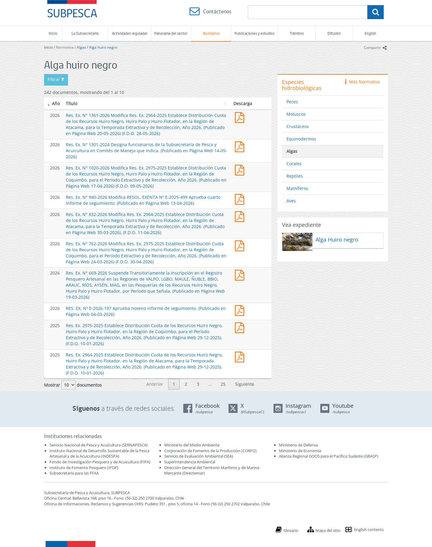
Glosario (290, 530)
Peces (292, 102)
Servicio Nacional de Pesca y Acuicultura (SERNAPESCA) (99, 445)
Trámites (297, 33)
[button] (49, 104)
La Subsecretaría (85, 33)
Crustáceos (297, 126)
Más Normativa (362, 82)
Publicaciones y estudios (254, 33)
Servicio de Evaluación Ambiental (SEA (198, 456)
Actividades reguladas (129, 33)
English (370, 33)
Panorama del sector (170, 33)
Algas (81, 47)
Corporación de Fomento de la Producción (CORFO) (210, 450)
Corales (294, 163)
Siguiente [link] (244, 384)
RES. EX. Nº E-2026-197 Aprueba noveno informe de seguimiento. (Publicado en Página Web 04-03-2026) (241, 310)
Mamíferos (297, 188)
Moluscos (296, 114)
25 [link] (223, 384)
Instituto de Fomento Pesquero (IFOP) (84, 467)
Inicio (53, 33)
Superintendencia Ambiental (189, 462)
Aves (291, 201)
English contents (369, 529)
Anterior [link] (154, 384)
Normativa (211, 33)
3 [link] (198, 384)
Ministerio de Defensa (298, 445)
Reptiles (294, 176)
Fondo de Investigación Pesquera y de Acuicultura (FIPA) (100, 462)
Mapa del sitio (328, 530)
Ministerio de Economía (300, 450)
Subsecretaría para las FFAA (74, 473)
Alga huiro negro (103, 47)
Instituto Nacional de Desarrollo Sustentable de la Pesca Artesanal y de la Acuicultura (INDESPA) (99, 453)
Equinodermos (301, 139)
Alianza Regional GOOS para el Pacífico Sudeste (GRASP (328, 456)
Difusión (334, 33)
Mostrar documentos (73, 385)
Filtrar (56, 79)
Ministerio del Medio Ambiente (191, 445)
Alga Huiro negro (336, 239)
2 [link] (186, 384)
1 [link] (174, 384)
